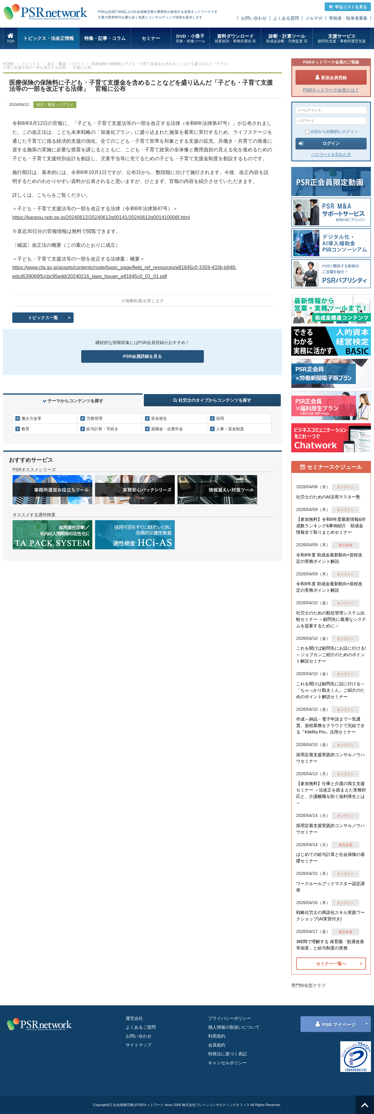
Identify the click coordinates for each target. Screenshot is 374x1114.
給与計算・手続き (102, 429)
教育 (25, 429)
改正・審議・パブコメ (65, 64)
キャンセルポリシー (227, 1062)
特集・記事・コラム (105, 38)
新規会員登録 (331, 77)
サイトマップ (138, 1044)
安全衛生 (159, 418)
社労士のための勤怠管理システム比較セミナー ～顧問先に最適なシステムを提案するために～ (331, 619)
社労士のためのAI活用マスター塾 (328, 496)
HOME (8, 64)
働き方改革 (31, 418)
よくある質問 (286, 18)
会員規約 (216, 1044)
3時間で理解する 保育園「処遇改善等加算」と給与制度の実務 (330, 944)
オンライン (345, 487)
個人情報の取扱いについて (234, 1027)
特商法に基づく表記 (227, 1053)
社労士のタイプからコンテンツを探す (212, 400)
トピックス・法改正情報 (48, 38)
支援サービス (342, 38)
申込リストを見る (348, 7)
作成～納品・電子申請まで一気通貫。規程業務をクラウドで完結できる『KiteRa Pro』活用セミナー (330, 725)
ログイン (319, 143)
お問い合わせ (254, 18)
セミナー (150, 38)
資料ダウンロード (235, 38)
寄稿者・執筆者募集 (348, 18)
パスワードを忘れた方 (331, 154)
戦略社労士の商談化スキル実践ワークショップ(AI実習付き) (330, 915)
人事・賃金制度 (230, 429)
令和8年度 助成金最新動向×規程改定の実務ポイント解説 (329, 558)
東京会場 (345, 545)
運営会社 (134, 1018)
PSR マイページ (335, 1024)
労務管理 (94, 418)
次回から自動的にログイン (331, 131)
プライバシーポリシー (229, 1018)
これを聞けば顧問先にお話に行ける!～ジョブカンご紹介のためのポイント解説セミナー (331, 654)
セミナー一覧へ (331, 963)
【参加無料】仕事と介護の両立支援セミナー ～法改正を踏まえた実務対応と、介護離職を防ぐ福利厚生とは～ (331, 793)
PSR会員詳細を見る (142, 356)
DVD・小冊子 (190, 38)
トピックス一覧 (43, 317)
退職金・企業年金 (167, 429)
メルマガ (313, 18)
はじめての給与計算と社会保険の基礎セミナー (330, 857)
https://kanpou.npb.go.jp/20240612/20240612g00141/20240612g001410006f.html (101, 217)
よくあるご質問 (141, 1027)
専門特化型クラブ (308, 985)
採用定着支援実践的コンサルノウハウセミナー (330, 758)
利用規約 (216, 1036)
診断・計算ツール (286, 38)
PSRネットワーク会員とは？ (331, 89)
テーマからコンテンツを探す (73, 400)
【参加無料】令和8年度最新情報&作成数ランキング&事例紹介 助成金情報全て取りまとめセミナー (331, 526)
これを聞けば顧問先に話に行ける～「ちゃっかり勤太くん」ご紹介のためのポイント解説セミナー (330, 690)
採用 (220, 418)
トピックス (30, 64)
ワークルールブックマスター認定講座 (330, 886)
